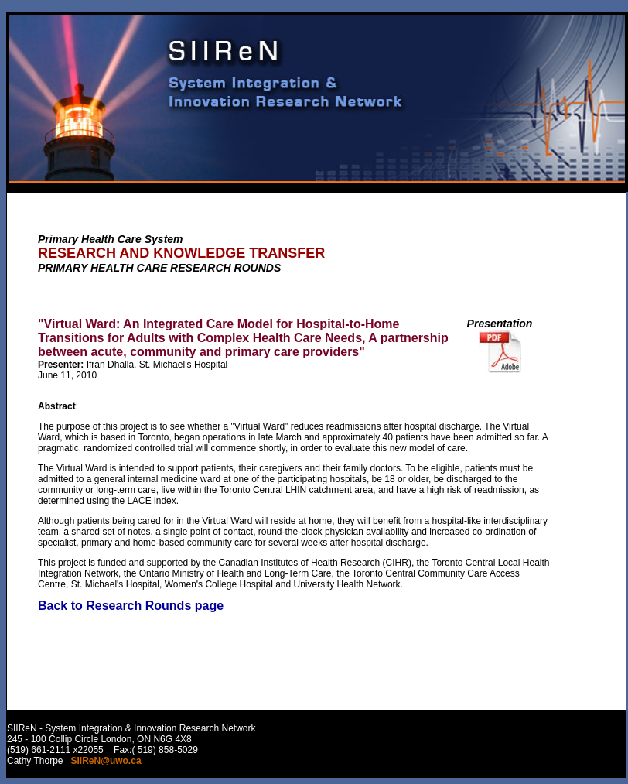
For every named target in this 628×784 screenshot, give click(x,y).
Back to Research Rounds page (131, 605)
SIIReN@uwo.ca (106, 760)
